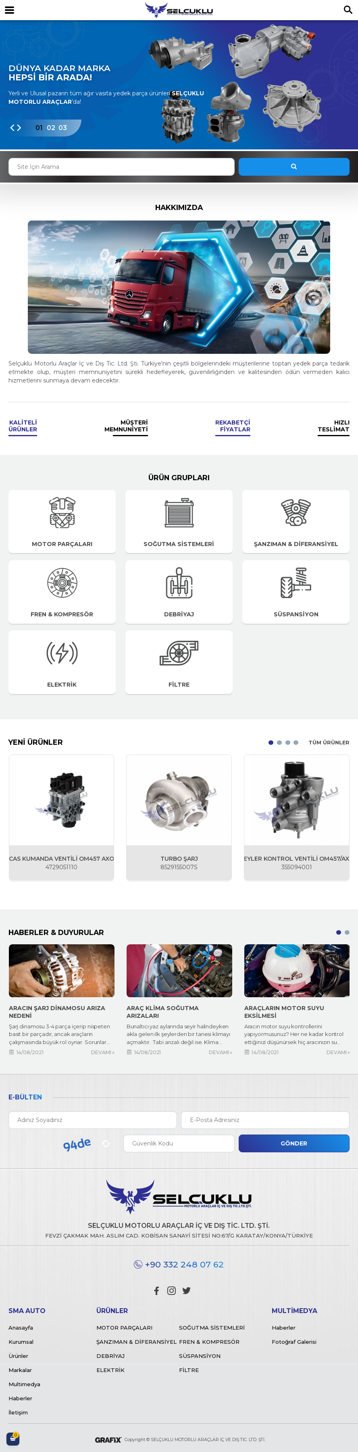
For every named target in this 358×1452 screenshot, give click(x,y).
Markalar (20, 1370)
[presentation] (12, 128)
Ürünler (18, 1356)
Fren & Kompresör (209, 1342)
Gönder (294, 1143)
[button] (39, 128)
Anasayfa (20, 1327)
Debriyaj (110, 1356)
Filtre (189, 1370)
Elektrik (110, 1370)
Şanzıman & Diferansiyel (136, 1342)
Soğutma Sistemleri (212, 1327)
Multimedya (24, 1384)
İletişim (18, 1412)
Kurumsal (20, 1342)
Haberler (20, 1398)
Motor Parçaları (124, 1327)
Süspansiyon (200, 1356)
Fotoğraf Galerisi (294, 1342)
